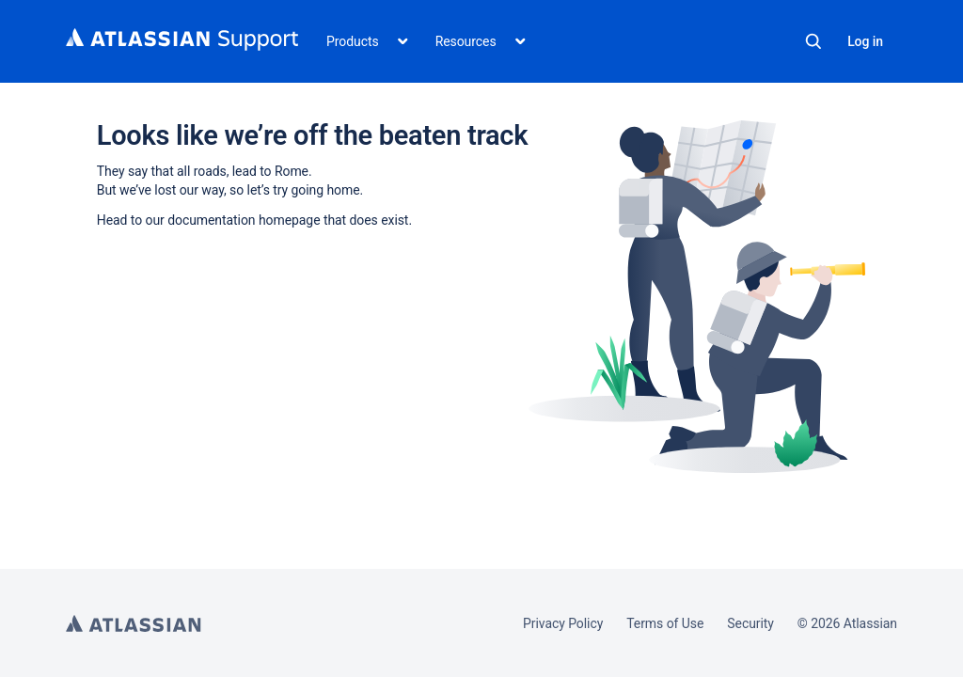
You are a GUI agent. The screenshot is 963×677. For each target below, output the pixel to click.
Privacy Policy (563, 623)
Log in (865, 41)
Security (750, 623)
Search (813, 41)
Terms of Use (664, 623)
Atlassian (133, 623)
